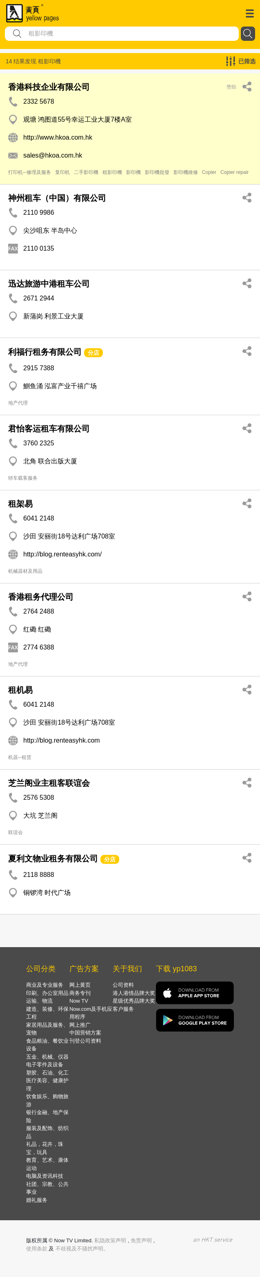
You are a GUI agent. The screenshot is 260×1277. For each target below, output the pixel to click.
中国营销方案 (85, 1033)
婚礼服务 (36, 1200)
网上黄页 (80, 985)
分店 (93, 352)
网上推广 (80, 1025)
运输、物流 (39, 1001)
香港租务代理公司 (40, 596)
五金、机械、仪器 (47, 1057)
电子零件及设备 (44, 1064)
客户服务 (123, 1009)
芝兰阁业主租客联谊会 (49, 783)
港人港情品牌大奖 (134, 993)
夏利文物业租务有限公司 (53, 858)
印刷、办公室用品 (47, 993)
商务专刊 (80, 993)
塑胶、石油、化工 (47, 1073)
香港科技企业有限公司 (49, 86)
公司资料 (123, 985)
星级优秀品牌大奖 (134, 1001)
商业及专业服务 (44, 985)
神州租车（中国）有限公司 (57, 198)
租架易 (20, 503)
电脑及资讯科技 (44, 1176)
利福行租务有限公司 (45, 351)
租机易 (20, 689)
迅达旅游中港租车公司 (49, 283)
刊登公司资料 (85, 1041)
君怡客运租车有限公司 (49, 428)
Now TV (78, 1001)
